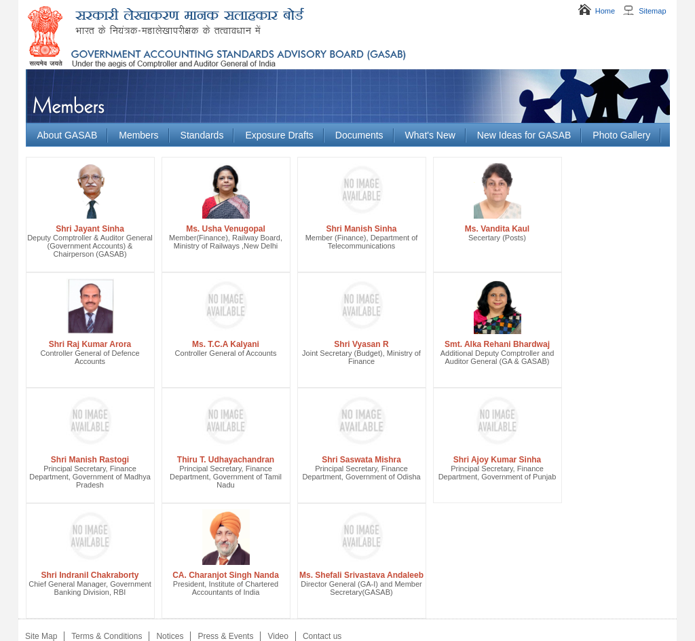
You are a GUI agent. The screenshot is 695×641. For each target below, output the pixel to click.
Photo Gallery (621, 135)
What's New (430, 135)
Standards (202, 135)
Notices (169, 636)
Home (605, 11)
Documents (359, 135)
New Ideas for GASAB (524, 135)
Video (277, 636)
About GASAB (67, 135)
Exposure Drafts (279, 135)
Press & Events (225, 636)
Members (138, 135)
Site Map (41, 636)
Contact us (322, 636)
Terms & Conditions (106, 636)
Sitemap (652, 11)
